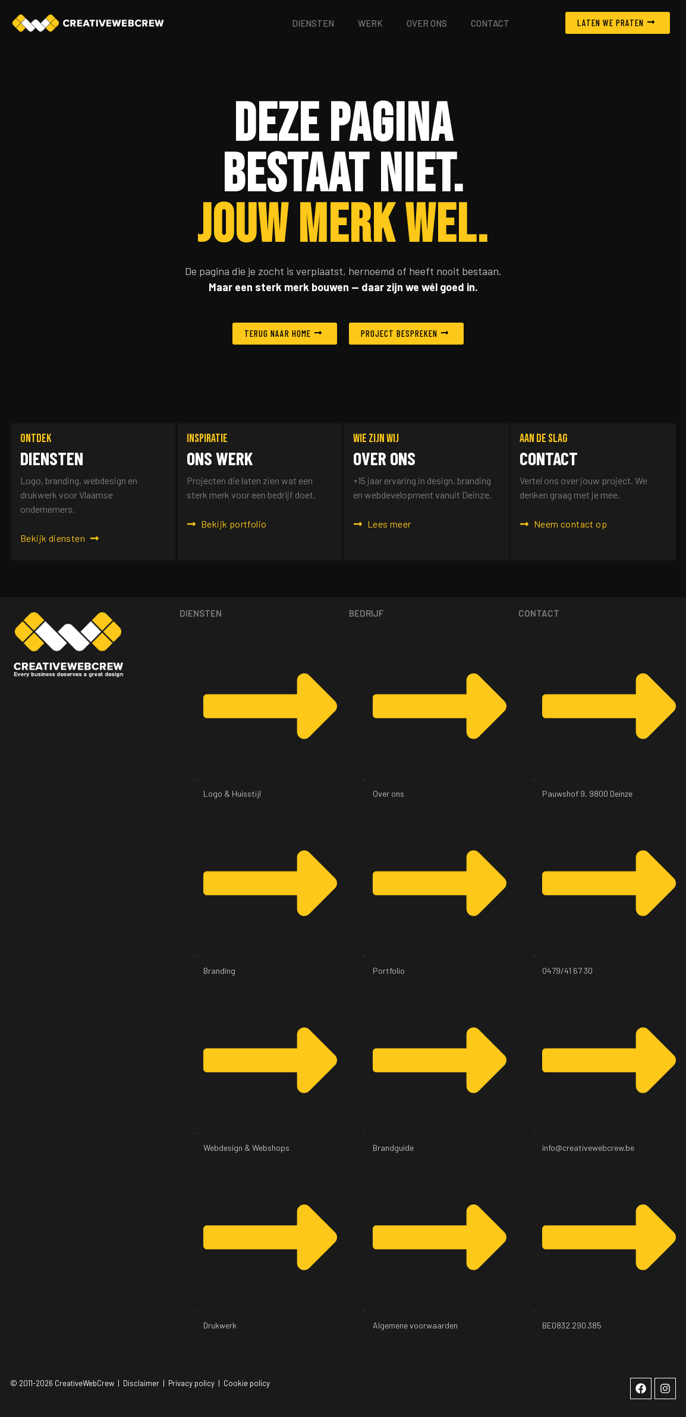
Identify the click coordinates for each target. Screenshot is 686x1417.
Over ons (427, 23)
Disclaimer (141, 1383)
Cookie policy (247, 1383)
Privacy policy (191, 1383)
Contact (490, 23)
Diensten (313, 23)
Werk (370, 23)
